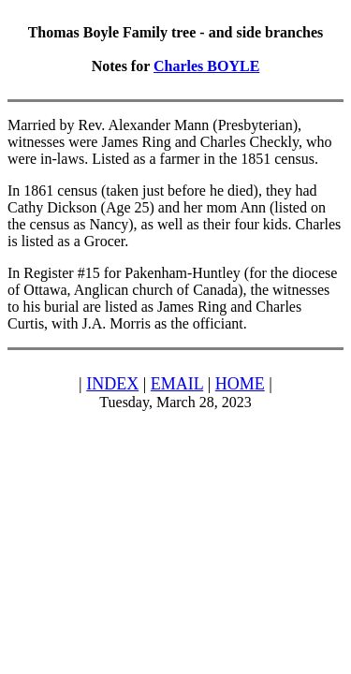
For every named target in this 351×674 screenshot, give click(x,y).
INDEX (112, 383)
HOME (240, 383)
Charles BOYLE (206, 66)
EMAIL (177, 383)
